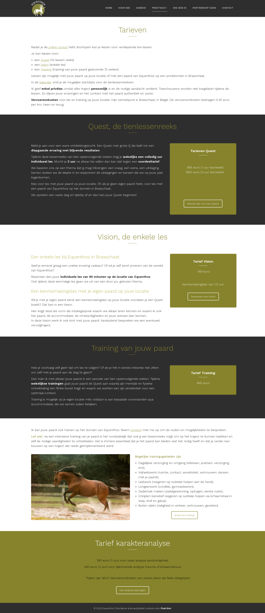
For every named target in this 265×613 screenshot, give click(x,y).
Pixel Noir (166, 608)
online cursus (57, 47)
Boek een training (184, 515)
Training (46, 69)
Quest (45, 60)
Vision (45, 64)
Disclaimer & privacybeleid (130, 608)
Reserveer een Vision (203, 296)
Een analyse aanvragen (133, 590)
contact (136, 430)
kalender (45, 82)
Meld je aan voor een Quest (203, 203)
